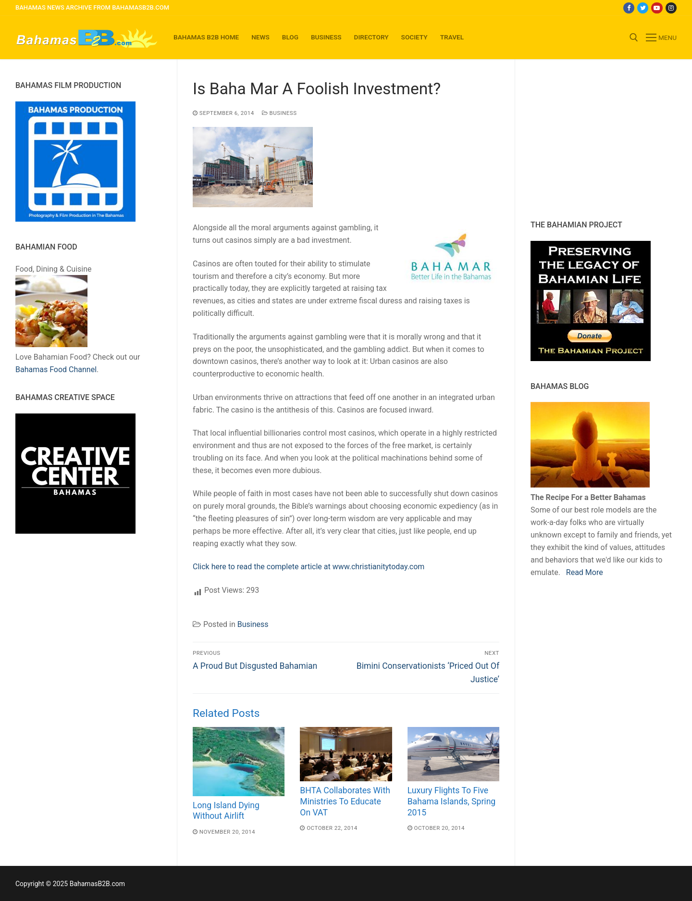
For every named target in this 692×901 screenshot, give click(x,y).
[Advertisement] (591, 139)
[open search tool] (634, 37)
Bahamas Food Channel (56, 369)
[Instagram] (671, 7)
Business (279, 113)
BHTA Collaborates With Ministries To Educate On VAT (345, 801)
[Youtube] (656, 7)
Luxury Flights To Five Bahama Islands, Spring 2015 (452, 801)
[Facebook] (628, 7)
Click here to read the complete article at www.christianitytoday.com (308, 566)
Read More (584, 572)
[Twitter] (642, 7)
